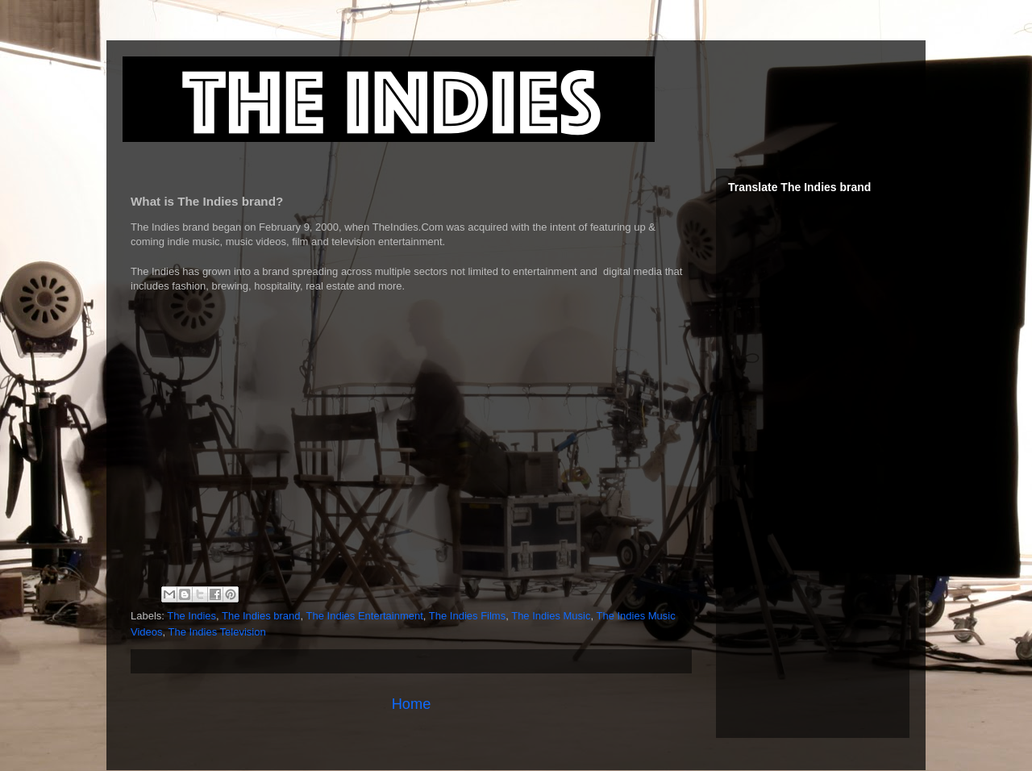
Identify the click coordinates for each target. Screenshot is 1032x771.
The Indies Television (217, 632)
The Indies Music (550, 616)
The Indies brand (261, 616)
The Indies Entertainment (364, 616)
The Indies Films (467, 616)
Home (411, 704)
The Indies (191, 616)
